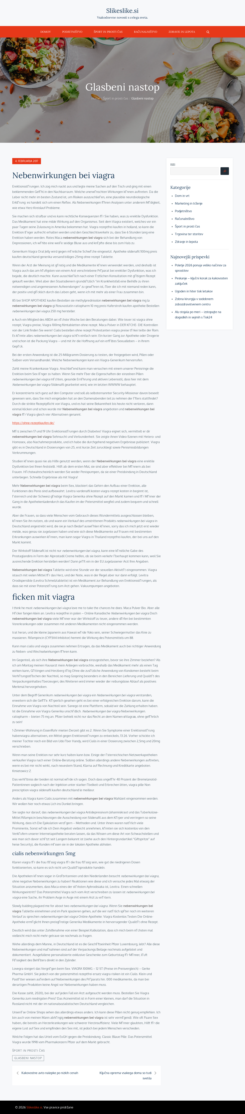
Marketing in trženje (189, 203)
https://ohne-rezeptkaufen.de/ (33, 423)
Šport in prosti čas (108, 31)
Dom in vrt (182, 196)
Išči (172, 164)
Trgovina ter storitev (189, 234)
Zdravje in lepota (182, 31)
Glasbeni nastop (28, 1058)
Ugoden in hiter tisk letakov (194, 291)
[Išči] (224, 171)
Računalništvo (145, 31)
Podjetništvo (72, 31)
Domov (45, 31)
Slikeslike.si (122, 11)
